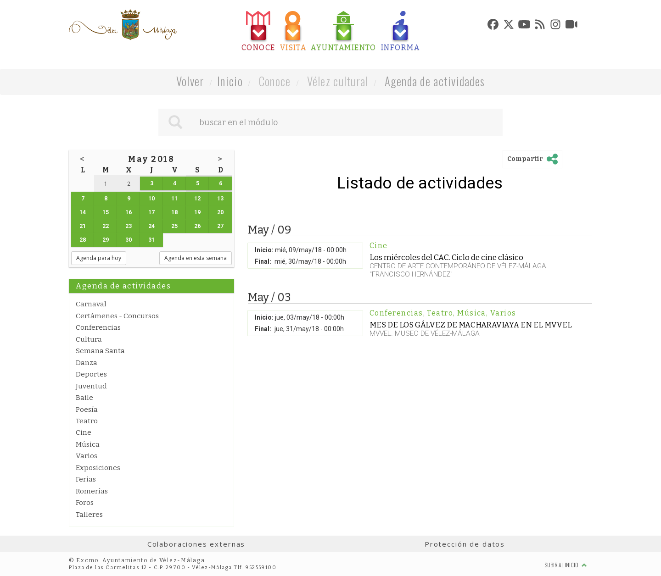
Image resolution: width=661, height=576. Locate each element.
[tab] (258, 31)
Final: (263, 261)
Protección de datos (465, 543)
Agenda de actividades (435, 80)
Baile (84, 397)
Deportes (91, 374)
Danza (86, 363)
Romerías (92, 491)
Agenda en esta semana (195, 258)
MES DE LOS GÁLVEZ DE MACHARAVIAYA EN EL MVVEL (471, 324)
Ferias (86, 479)
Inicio (230, 80)
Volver (190, 80)
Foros (85, 502)
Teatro (87, 421)
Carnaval (91, 304)
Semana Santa (100, 351)
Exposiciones (98, 468)
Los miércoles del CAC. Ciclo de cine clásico (446, 257)
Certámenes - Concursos (117, 316)
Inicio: (264, 250)
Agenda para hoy (98, 258)
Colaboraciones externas (196, 543)
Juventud (91, 386)
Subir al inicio (566, 565)
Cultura (89, 339)
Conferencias (98, 327)
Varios (86, 456)
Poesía (87, 409)
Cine (83, 432)
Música (88, 444)
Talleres (89, 514)
